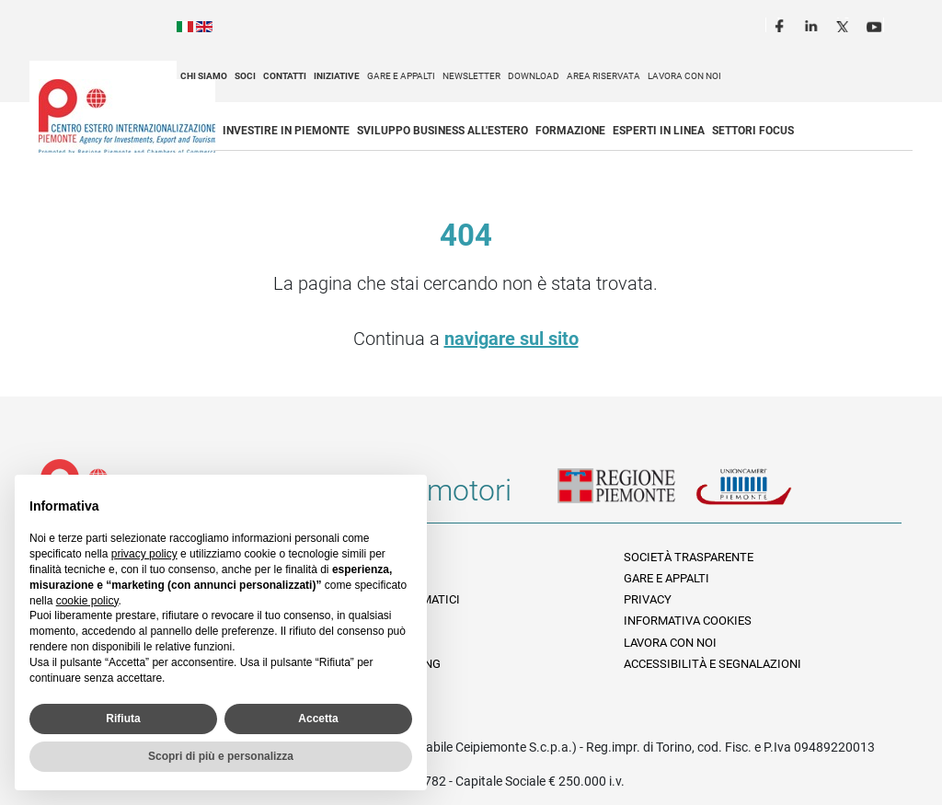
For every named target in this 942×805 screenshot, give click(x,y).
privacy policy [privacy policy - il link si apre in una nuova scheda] (144, 553)
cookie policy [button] (87, 600)
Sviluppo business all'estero (442, 130)
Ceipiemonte (127, 116)
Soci (245, 76)
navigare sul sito (511, 339)
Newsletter (471, 76)
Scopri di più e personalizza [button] (220, 756)
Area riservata (603, 76)
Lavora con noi (684, 76)
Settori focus (753, 130)
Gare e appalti (401, 76)
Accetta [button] (318, 718)
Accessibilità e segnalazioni (712, 664)
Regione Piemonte (626, 497)
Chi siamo (203, 76)
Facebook (782, 23)
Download (533, 76)
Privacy (648, 599)
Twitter (844, 23)
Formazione (570, 130)
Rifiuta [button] (123, 718)
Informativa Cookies (688, 620)
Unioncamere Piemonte (764, 497)
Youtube (876, 23)
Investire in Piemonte (286, 130)
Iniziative (337, 76)
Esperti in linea (659, 130)
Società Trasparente (688, 557)
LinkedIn (813, 23)
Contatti (284, 76)
